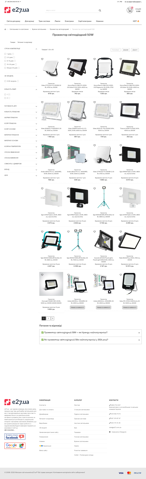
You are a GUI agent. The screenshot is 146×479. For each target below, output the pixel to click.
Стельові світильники (82, 410)
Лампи (76, 446)
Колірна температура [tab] (12, 146)
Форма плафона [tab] (11, 117)
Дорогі (135, 50)
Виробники (43, 423)
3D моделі (43, 428)
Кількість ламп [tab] (10, 89)
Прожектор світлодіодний (59, 29)
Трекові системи (80, 419)
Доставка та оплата (46, 410)
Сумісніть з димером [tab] (12, 164)
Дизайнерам (43, 414)
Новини (42, 441)
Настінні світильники (81, 423)
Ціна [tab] (6, 175)
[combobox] (73, 10)
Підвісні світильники (81, 414)
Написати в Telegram (117, 432)
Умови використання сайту (48, 432)
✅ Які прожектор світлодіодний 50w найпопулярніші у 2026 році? (74, 340)
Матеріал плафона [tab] (11, 135)
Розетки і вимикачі (80, 450)
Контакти (42, 405)
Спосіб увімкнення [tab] (11, 152)
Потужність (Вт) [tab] (10, 106)
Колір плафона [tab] (10, 123)
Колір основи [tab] (9, 129)
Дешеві (125, 50)
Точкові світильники (81, 437)
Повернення (43, 437)
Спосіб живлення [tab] (11, 158)
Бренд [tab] (6, 169)
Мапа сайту (43, 450)
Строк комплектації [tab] (12, 48)
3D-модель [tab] (8, 76)
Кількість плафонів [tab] (12, 112)
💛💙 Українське (45, 446)
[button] (42, 59)
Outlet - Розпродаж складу (83, 455)
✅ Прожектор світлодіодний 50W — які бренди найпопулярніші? (74, 333)
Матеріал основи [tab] (11, 140)
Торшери (77, 432)
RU (121, 1)
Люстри (77, 405)
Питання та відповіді (46, 419)
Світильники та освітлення (19, 29)
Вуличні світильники (39, 29)
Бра (75, 428)
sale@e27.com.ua (115, 427)
